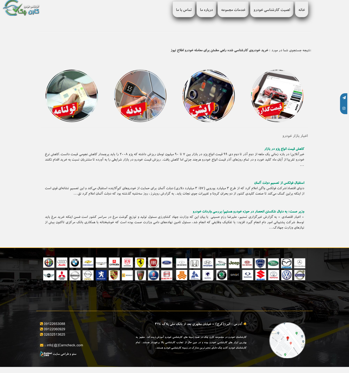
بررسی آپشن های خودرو (88, 287)
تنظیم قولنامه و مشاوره (224, 297)
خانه (301, 10)
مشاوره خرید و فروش (224, 287)
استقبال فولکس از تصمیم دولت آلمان (279, 183)
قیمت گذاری (163, 287)
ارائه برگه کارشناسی (293, 287)
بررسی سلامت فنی (294, 297)
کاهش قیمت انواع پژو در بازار (284, 149)
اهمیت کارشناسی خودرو (272, 10)
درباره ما (206, 10)
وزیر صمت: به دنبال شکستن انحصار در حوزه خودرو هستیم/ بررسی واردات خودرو (248, 212)
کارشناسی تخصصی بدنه (88, 297)
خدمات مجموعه (233, 10)
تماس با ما (184, 10)
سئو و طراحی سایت (58, 354)
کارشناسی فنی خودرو (157, 297)
